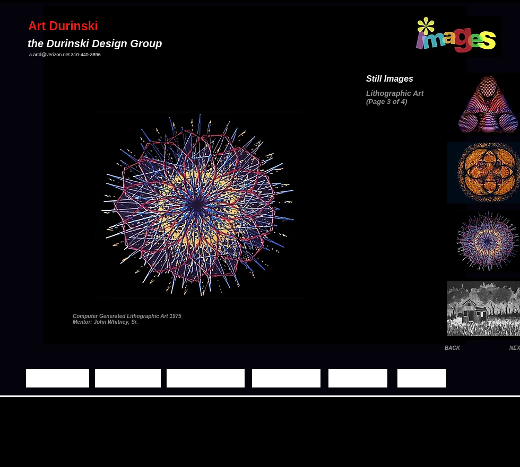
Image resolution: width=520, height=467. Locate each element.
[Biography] (357, 378)
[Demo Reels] (286, 378)
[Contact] (421, 378)
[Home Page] (57, 378)
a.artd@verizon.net (49, 54)
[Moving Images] (206, 378)
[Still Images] (128, 378)
